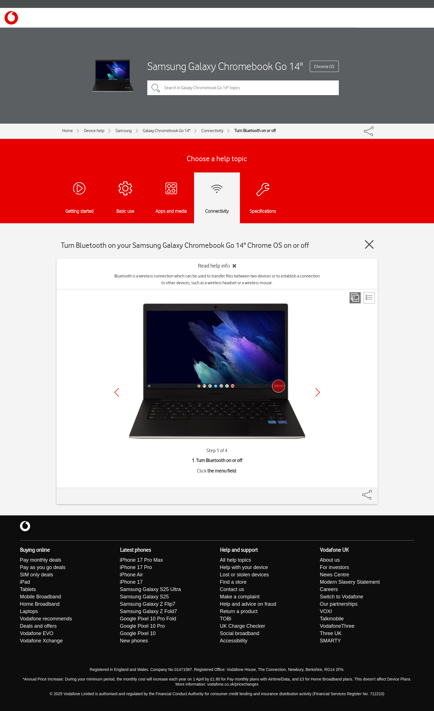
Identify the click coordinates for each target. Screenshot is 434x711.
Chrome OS (324, 66)
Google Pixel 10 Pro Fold (148, 619)
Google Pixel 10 (138, 633)
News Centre (334, 574)
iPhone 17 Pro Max (141, 560)
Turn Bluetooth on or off (255, 130)
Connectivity (212, 130)
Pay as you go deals (43, 567)
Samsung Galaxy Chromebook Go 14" (225, 66)
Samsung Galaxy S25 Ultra (150, 589)
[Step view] (355, 297)
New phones (134, 641)
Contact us (232, 589)
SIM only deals (36, 574)
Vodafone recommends (46, 619)
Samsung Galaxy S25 (144, 597)
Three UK (331, 633)
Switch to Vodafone (341, 597)
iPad (25, 582)
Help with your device (244, 567)
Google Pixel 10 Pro (142, 626)
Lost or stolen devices (244, 574)
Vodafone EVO (37, 633)
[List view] (369, 297)
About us (330, 560)
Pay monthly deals (40, 560)
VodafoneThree (337, 626)
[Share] (374, 492)
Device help (94, 130)
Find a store (233, 582)
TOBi (226, 619)
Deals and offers (38, 626)
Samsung (123, 130)
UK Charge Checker (242, 626)
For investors (334, 567)
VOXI (326, 611)
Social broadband (239, 633)
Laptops (29, 611)
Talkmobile (332, 619)
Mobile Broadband (40, 597)
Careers (329, 589)
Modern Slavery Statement (350, 582)
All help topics (235, 560)
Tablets (28, 589)
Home (67, 130)
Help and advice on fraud (248, 604)
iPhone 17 (131, 582)
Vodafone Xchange (41, 641)
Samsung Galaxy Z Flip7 (147, 604)
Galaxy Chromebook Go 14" (166, 130)
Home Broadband (40, 604)
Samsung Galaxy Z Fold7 (148, 611)
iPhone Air (131, 574)
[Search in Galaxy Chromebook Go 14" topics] (243, 87)
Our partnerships (339, 604)
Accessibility (234, 641)
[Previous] (116, 392)
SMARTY (330, 641)
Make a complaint (240, 597)
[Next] (317, 392)
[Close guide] (369, 244)
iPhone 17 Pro (136, 567)
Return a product (239, 611)
